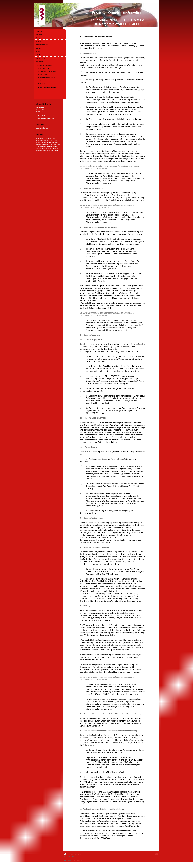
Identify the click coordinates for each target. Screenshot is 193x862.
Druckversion (70, 854)
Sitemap (79, 854)
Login (156, 854)
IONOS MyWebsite (78, 860)
